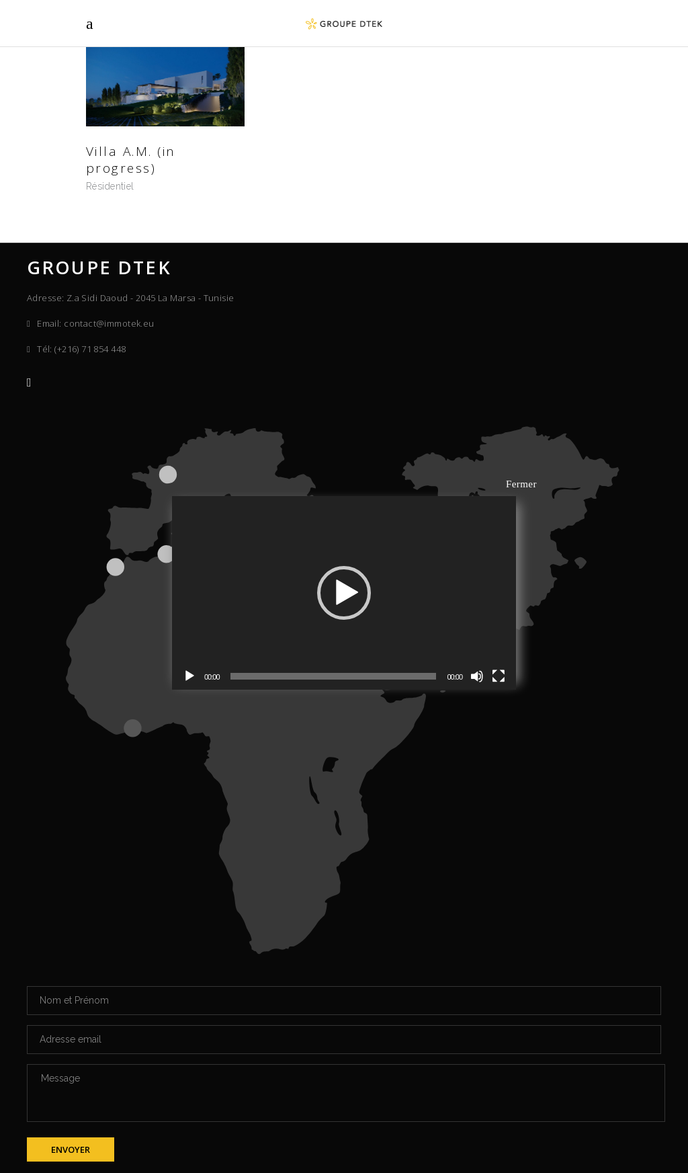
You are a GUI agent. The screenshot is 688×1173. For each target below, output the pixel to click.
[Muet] (477, 676)
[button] (344, 593)
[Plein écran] (498, 676)
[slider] (333, 676)
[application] (344, 593)
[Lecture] (189, 676)
